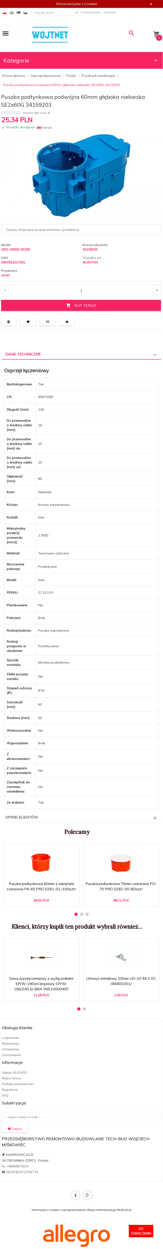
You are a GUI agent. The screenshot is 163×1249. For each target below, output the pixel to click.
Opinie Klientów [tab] (21, 817)
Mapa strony (11, 1078)
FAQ (5, 1095)
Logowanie (10, 1038)
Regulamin (10, 1090)
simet (5, 275)
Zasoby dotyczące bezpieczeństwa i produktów (42, 230)
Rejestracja (10, 1043)
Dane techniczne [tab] (23, 354)
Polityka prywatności (18, 1084)
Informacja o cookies (46, 1210)
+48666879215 (15, 1166)
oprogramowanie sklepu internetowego (89, 1210)
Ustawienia (10, 1049)
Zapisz (15, 1129)
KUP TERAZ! (81, 305)
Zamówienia (11, 1055)
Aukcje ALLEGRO (14, 1072)
